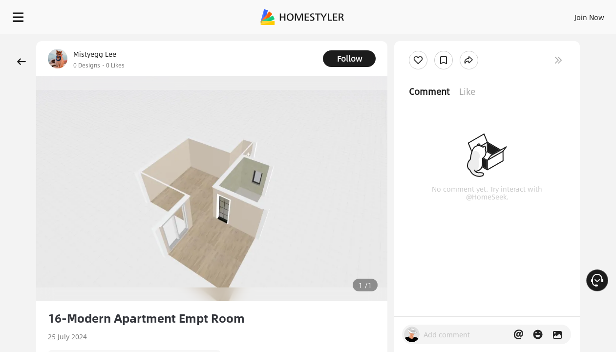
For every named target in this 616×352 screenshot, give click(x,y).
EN (505, 14)
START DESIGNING (567, 14)
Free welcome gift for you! (413, 39)
